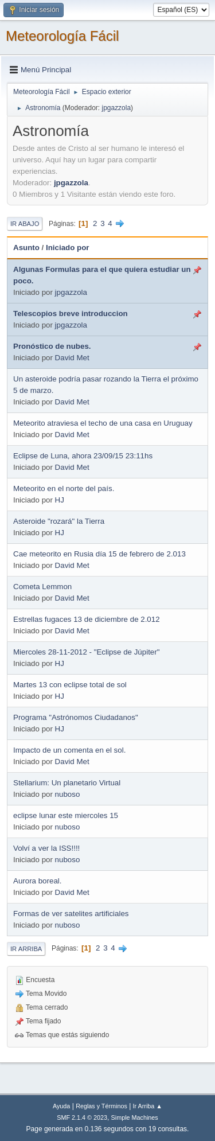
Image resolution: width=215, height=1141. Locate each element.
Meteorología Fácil (62, 36)
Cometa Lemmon (42, 586)
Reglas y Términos (101, 1106)
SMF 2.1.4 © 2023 (82, 1117)
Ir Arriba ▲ (147, 1106)
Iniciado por (67, 247)
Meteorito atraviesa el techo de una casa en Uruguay (103, 423)
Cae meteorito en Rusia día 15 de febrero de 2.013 (99, 554)
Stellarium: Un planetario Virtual (66, 782)
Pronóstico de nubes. (52, 346)
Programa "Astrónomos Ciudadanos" (75, 717)
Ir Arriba (26, 948)
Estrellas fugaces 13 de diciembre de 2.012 (86, 619)
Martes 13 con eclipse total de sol (70, 684)
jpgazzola (116, 108)
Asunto (26, 247)
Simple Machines (134, 1117)
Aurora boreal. (37, 881)
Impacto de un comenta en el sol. (69, 750)
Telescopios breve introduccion (70, 313)
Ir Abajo (24, 223)
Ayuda (61, 1106)
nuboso (67, 794)
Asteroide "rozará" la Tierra (58, 521)
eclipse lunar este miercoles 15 (65, 815)
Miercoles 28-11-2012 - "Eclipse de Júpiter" (86, 652)
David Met (72, 357)
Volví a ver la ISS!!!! (46, 848)
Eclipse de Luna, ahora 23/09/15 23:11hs (83, 455)
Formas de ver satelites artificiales (70, 913)
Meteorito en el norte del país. (63, 488)
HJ (59, 500)
